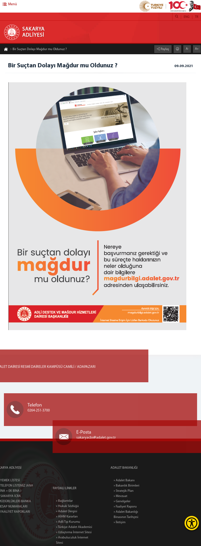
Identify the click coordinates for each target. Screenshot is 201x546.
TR (196, 17)
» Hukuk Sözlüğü (67, 525)
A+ (197, 48)
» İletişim (129, 522)
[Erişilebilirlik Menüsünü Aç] (192, 523)
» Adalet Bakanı (133, 480)
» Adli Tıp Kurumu (68, 541)
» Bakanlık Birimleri (136, 485)
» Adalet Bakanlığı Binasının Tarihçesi (135, 514)
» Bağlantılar (64, 520)
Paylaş (164, 49)
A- (187, 48)
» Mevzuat (130, 496)
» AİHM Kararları (67, 535)
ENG (186, 17)
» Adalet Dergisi (66, 530)
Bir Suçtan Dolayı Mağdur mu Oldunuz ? (38, 49)
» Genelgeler (131, 501)
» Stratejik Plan (133, 491)
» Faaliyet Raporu (134, 506)
